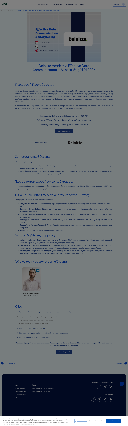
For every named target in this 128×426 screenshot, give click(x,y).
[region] (64, 421)
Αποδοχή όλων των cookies (113, 421)
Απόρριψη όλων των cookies (96, 421)
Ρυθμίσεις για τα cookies (81, 421)
